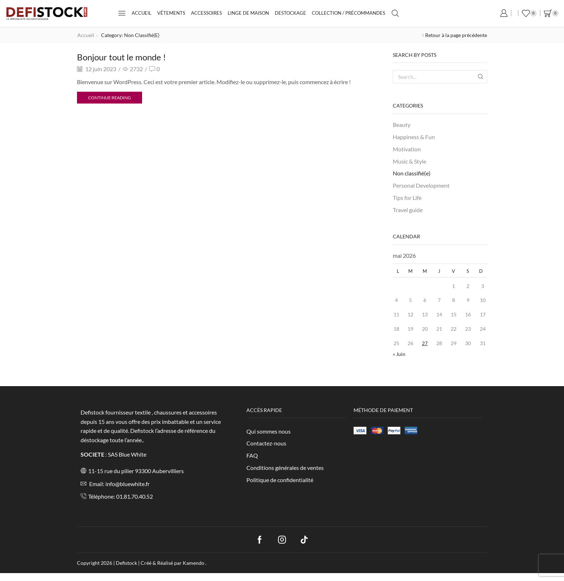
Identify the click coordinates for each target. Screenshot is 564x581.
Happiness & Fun (414, 136)
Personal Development (421, 185)
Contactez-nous (266, 443)
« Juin (399, 354)
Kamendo (194, 563)
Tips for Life (407, 197)
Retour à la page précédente (456, 35)
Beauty (401, 124)
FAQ (252, 455)
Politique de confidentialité (279, 479)
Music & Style (409, 161)
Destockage (290, 13)
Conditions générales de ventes (285, 467)
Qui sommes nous (268, 431)
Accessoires (206, 13)
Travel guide (408, 209)
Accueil (141, 13)
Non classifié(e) (412, 173)
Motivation (407, 149)
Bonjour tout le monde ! (121, 57)
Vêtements (171, 13)
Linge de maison (248, 13)
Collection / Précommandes (348, 13)
